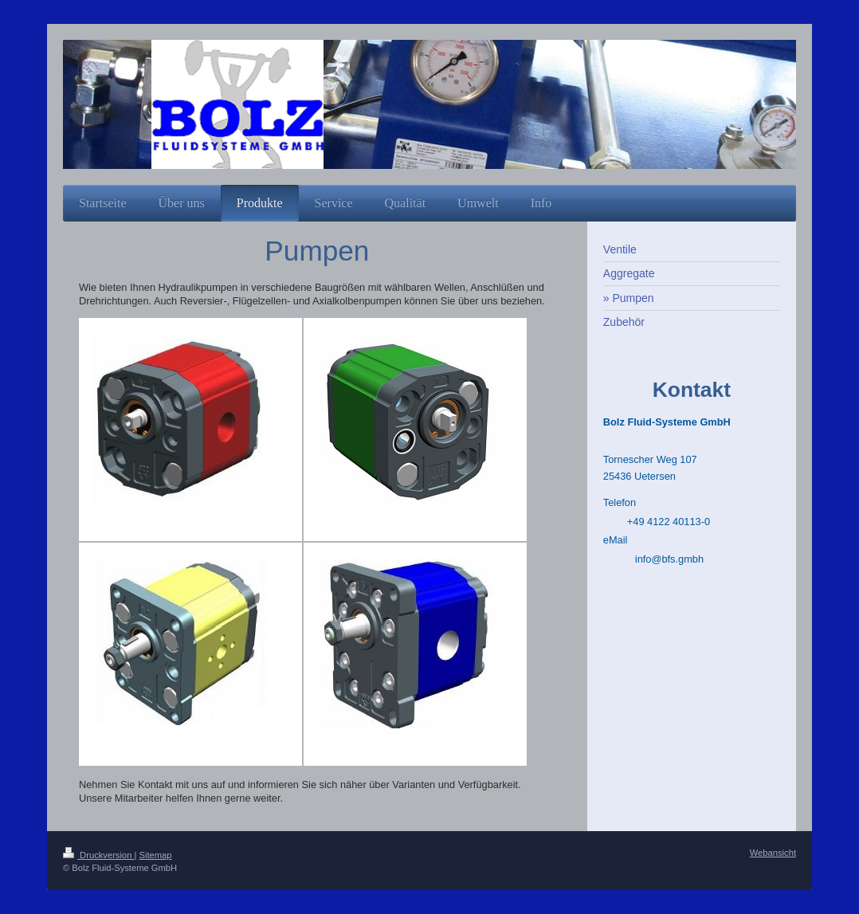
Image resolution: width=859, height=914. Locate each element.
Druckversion (99, 855)
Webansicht (773, 852)
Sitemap (155, 855)
